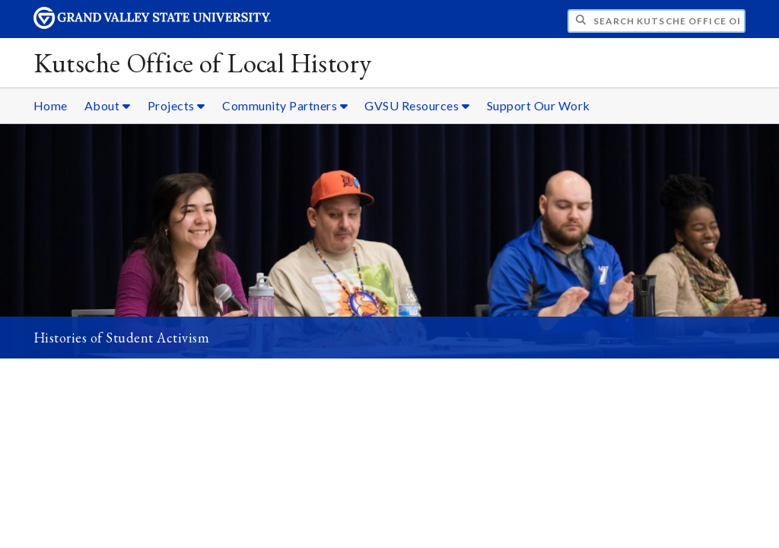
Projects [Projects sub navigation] (176, 105)
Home (50, 105)
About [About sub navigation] (107, 105)
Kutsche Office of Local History (202, 63)
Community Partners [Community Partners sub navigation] (285, 105)
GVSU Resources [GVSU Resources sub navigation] (416, 105)
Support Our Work (538, 105)
